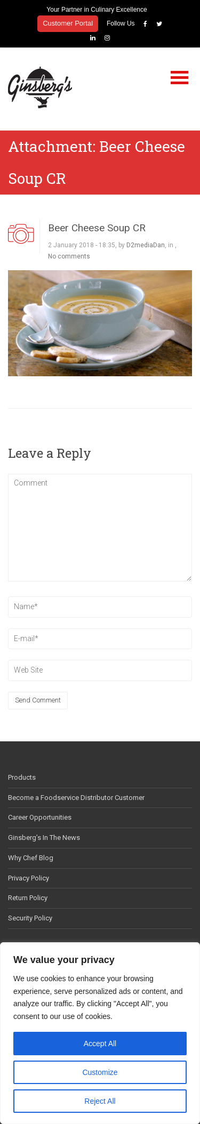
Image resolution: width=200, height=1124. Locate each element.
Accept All (100, 1043)
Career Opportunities (39, 817)
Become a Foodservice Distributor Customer (76, 796)
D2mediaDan (145, 244)
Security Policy (30, 917)
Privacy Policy (28, 877)
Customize (99, 1072)
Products (22, 776)
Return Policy (27, 897)
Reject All (99, 1101)
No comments (69, 255)
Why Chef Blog (30, 857)
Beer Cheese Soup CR (97, 227)
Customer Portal (68, 23)
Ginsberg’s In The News (44, 837)
